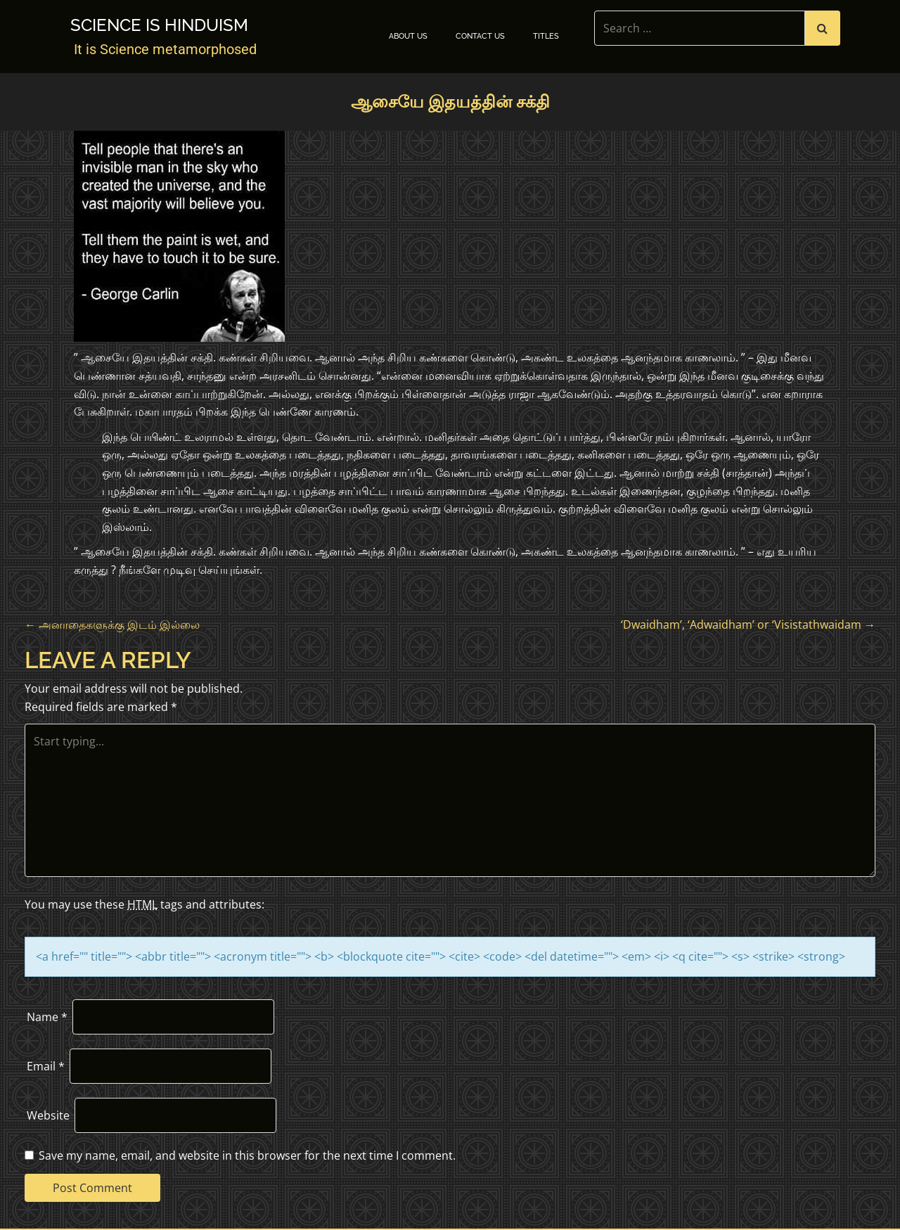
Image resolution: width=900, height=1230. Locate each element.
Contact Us (480, 36)
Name (47, 1017)
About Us (408, 36)
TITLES (546, 36)
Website (48, 1115)
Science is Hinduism (159, 25)
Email (46, 1066)
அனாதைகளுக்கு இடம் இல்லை (112, 624)
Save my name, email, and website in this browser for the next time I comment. (247, 1155)
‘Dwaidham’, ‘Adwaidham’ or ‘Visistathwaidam (748, 624)
